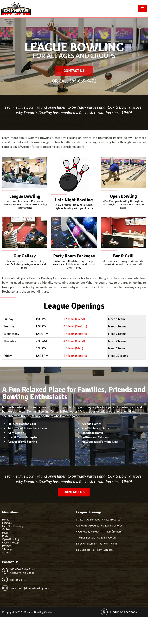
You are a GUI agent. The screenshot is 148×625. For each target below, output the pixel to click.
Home (5, 519)
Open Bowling (10, 539)
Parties (6, 535)
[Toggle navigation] (142, 8)
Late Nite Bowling (12, 526)
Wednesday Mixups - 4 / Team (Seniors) (99, 531)
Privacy (6, 545)
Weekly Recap (10, 542)
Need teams (117, 326)
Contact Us (74, 70)
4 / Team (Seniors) (75, 326)
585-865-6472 (82, 80)
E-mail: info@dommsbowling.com (29, 588)
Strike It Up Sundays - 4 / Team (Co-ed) (98, 519)
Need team (116, 319)
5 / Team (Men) (73, 348)
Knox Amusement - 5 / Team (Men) (96, 543)
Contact (7, 552)
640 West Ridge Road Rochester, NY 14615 (22, 571)
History (6, 532)
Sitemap (7, 549)
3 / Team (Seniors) (75, 355)
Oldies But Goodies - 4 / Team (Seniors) (99, 525)
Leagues (7, 522)
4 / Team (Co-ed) (74, 319)
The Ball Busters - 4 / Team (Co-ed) (96, 537)
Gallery (6, 529)
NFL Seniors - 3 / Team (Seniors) (94, 549)
